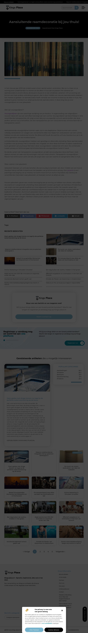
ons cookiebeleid (47, 623)
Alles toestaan (34, 630)
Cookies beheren (53, 630)
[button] (62, 610)
